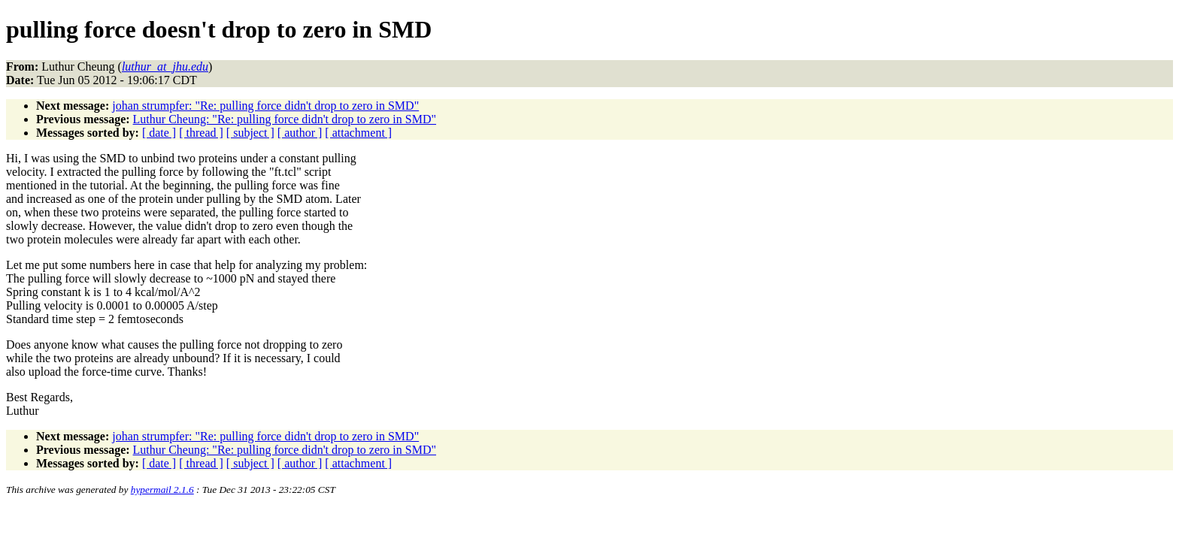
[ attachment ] (358, 132)
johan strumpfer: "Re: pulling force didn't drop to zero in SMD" (265, 105)
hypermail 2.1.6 (162, 489)
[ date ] (159, 132)
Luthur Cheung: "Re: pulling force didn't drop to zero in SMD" (284, 119)
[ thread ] (201, 132)
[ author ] (300, 132)
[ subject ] (250, 132)
